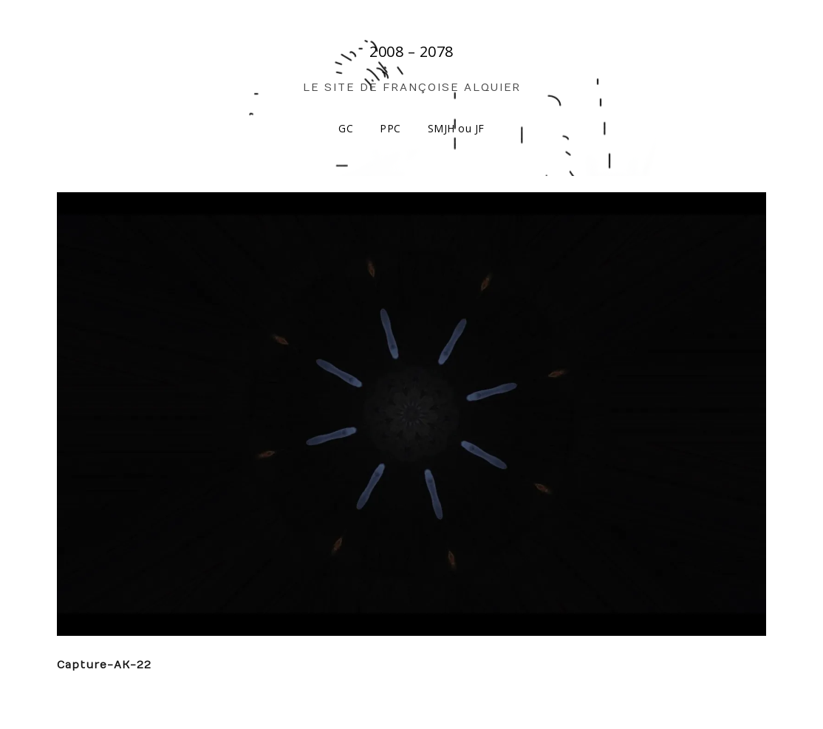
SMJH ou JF (456, 128)
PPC (390, 128)
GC (345, 128)
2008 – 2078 (411, 51)
